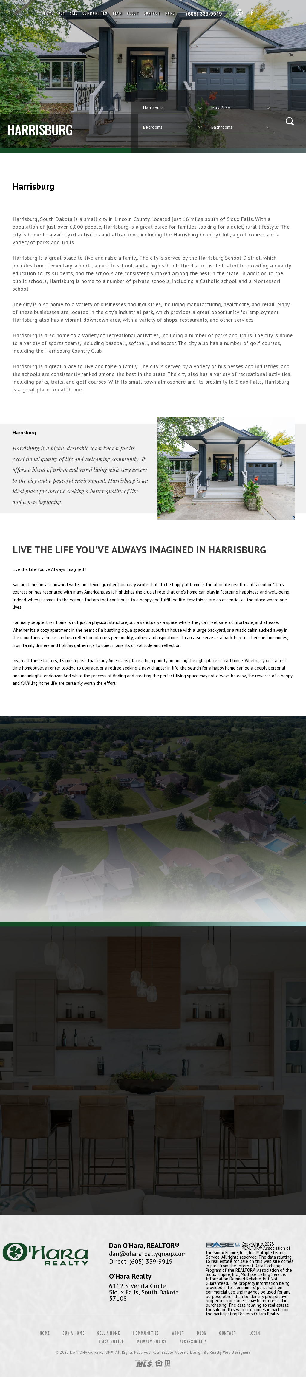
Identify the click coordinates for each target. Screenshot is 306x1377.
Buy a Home (73, 1333)
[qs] (242, 108)
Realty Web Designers (230, 1352)
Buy (61, 13)
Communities (95, 13)
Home (48, 13)
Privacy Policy (152, 1341)
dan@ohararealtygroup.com (148, 1253)
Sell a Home (108, 1333)
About (133, 13)
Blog (201, 1333)
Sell (74, 13)
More (170, 13)
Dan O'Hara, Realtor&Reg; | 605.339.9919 (205, 13)
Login (255, 1333)
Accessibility (193, 1341)
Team (117, 13)
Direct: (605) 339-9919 (141, 1261)
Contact (152, 13)
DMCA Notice (111, 1341)
